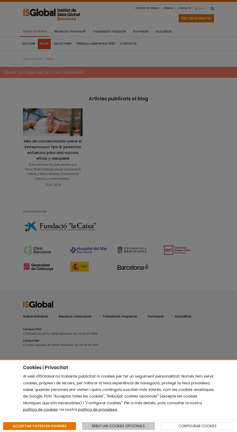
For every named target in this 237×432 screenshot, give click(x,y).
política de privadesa (97, 409)
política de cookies (40, 409)
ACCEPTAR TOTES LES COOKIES (39, 426)
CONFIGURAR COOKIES (197, 426)
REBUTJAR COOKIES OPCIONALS (118, 426)
